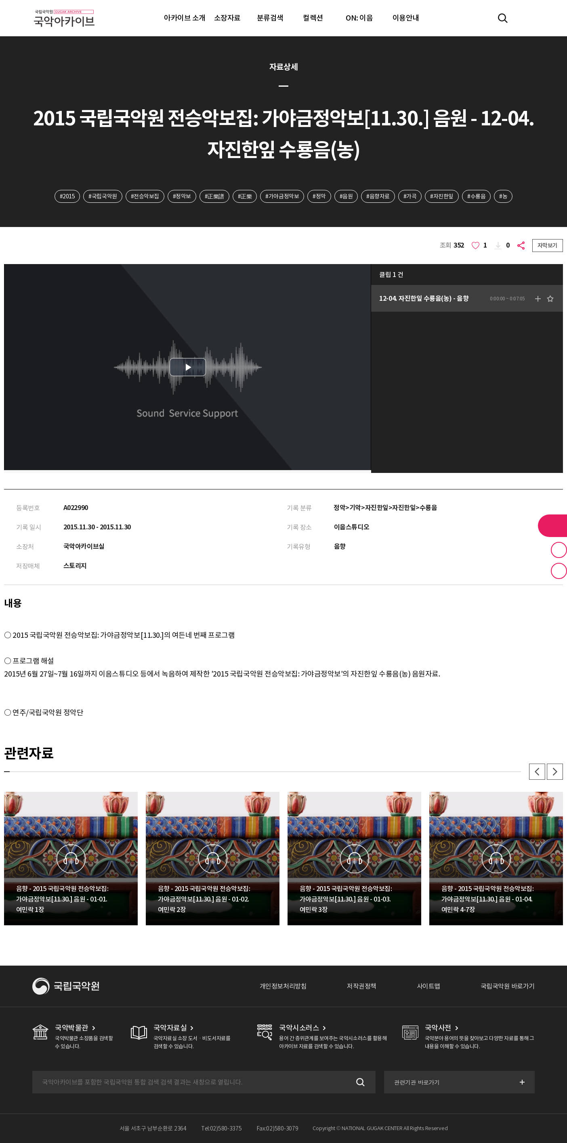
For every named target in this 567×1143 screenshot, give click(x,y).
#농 (503, 196)
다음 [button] (555, 772)
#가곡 (410, 196)
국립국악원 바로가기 (508, 986)
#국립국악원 (102, 196)
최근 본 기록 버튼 (559, 571)
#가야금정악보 (282, 196)
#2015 (67, 196)
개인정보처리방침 (283, 986)
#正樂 (245, 196)
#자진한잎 (442, 196)
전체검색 (502, 18)
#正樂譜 (214, 196)
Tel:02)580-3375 (221, 1128)
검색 (359, 1082)
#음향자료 (378, 196)
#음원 (346, 196)
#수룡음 (476, 196)
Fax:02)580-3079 (277, 1128)
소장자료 (227, 18)
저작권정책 (361, 986)
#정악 (319, 196)
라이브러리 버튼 (552, 525)
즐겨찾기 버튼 (559, 550)
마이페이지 (526, 18)
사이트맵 (428, 986)
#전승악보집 (145, 196)
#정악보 (182, 196)
